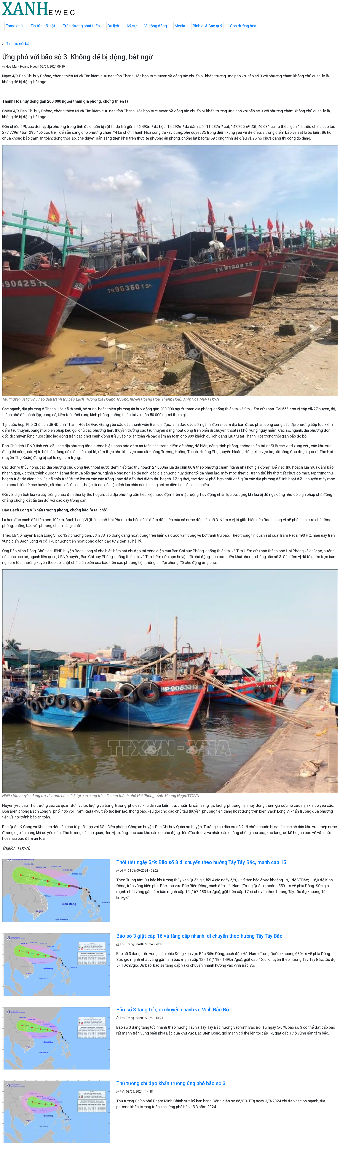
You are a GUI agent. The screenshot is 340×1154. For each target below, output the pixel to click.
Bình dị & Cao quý (207, 26)
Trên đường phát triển (81, 26)
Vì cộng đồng (155, 26)
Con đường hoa (243, 26)
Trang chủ (14, 26)
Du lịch (113, 26)
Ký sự (132, 26)
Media (180, 26)
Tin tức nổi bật (42, 26)
